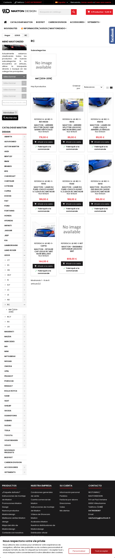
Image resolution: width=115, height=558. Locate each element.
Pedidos (63, 496)
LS (8, 294)
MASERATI (9, 331)
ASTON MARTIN (11, 146)
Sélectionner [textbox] (9, 76)
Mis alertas (65, 510)
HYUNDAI (8, 220)
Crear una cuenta (103, 2)
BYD (6, 171)
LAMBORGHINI (11, 245)
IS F (8, 285)
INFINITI (8, 225)
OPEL (6, 371)
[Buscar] (57, 12)
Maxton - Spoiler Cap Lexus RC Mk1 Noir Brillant (43, 251)
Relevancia (93, 87)
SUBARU (8, 420)
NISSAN (8, 361)
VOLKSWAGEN (11, 440)
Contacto (7, 2)
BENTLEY (8, 156)
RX (8, 321)
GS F (9, 275)
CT (8, 260)
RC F (9, 316)
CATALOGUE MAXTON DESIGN (14, 129)
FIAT (6, 201)
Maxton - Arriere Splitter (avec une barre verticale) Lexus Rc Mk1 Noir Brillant (43, 130)
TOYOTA (8, 435)
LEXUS (7, 255)
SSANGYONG (10, 415)
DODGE (7, 196)
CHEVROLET (10, 176)
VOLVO (7, 445)
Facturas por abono (69, 499)
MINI (6, 351)
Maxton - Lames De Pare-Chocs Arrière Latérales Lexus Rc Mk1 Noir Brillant (100, 130)
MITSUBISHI (9, 356)
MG (6, 346)
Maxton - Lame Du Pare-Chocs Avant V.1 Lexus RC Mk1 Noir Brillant (44, 190)
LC (8, 289)
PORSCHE (9, 381)
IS (8, 280)
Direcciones (65, 503)
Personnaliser (79, 551)
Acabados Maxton (39, 521)
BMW (6, 161)
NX (8, 299)
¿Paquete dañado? (11, 492)
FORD (7, 205)
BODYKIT (40, 22)
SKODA (7, 410)
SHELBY (7, 405)
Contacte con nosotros (12, 532)
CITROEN (8, 186)
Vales (62, 507)
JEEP (6, 235)
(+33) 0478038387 (33, 2)
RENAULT (8, 386)
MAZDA (7, 336)
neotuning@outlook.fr (99, 518)
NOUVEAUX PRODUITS (9, 451)
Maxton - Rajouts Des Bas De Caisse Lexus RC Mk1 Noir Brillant (100, 190)
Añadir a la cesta (44, 142)
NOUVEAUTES (10, 28)
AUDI (6, 151)
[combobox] (14, 76)
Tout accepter (101, 551)
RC (8, 304)
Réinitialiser (10, 112)
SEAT (6, 400)
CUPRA (7, 191)
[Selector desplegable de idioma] (61, 2)
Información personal (70, 492)
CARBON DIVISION (57, 22)
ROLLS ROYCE (10, 391)
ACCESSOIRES (77, 22)
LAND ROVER (10, 250)
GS (8, 270)
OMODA (8, 366)
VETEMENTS (93, 22)
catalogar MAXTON (21, 22)
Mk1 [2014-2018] (13, 310)
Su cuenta (66, 485)
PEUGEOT (8, 376)
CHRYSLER (9, 181)
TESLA (7, 430)
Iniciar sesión (87, 2)
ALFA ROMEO (10, 141)
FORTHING (9, 210)
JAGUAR (8, 230)
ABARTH (8, 136)
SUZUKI (7, 425)
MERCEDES (9, 341)
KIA (5, 240)
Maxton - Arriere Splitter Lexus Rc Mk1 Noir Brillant (72, 127)
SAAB (6, 395)
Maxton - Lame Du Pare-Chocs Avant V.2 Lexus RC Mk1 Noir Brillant (72, 190)
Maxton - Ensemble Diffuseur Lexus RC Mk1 (72, 249)
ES (8, 265)
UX (8, 326)
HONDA (7, 215)
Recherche (10, 117)
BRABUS (8, 166)
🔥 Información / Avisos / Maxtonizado (43, 28)
